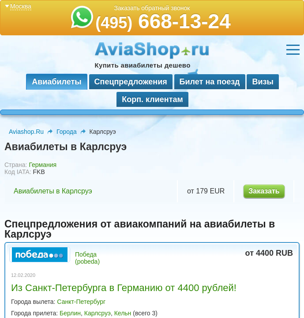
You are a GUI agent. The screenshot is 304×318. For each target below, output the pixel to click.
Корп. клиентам (152, 99)
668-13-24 (163, 21)
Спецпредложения (130, 81)
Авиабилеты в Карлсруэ (53, 191)
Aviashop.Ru (26, 131)
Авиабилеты (56, 81)
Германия (42, 164)
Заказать (263, 191)
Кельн (122, 313)
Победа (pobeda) (87, 258)
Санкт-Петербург (81, 301)
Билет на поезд (210, 81)
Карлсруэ (97, 313)
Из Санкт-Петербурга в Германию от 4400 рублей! (123, 287)
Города (66, 131)
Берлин (70, 313)
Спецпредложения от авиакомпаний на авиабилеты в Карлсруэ (139, 229)
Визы (262, 81)
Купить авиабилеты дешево (143, 65)
